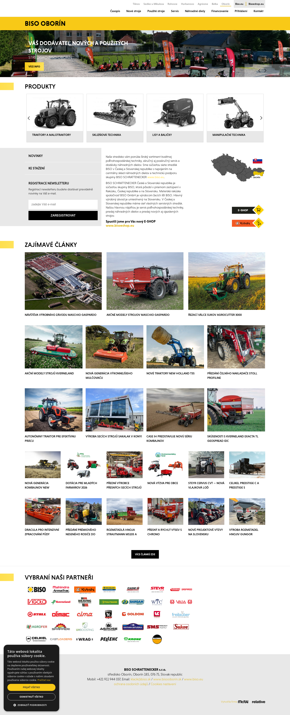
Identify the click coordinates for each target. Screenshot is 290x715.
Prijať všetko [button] (31, 687)
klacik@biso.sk (141, 679)
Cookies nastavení (163, 684)
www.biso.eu (193, 679)
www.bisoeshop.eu (120, 225)
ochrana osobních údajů (131, 684)
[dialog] (31, 678)
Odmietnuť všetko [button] (31, 696)
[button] (31, 705)
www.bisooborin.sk (167, 679)
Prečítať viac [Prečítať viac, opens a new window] (44, 680)
